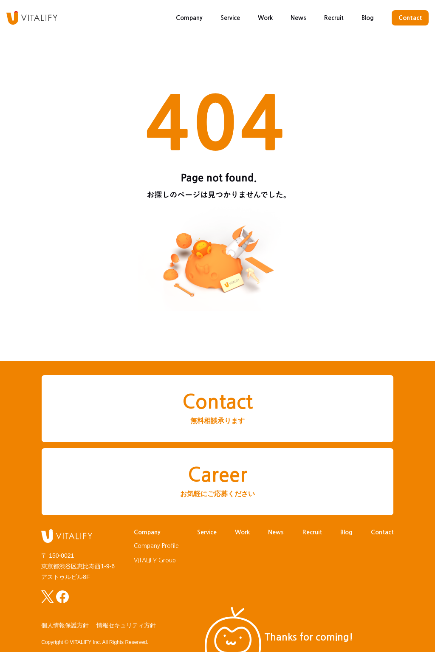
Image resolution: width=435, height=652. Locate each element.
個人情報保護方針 (65, 625)
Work (265, 18)
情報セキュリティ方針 (126, 625)
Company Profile (156, 546)
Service (230, 18)
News (298, 18)
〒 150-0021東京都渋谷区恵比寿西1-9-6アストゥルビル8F (78, 566)
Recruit (334, 18)
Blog (368, 18)
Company (189, 18)
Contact (410, 18)
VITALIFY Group (155, 560)
